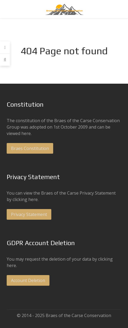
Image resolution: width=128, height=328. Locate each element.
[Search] (5, 60)
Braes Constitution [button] (30, 148)
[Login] (5, 47)
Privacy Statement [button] (29, 214)
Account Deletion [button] (28, 280)
